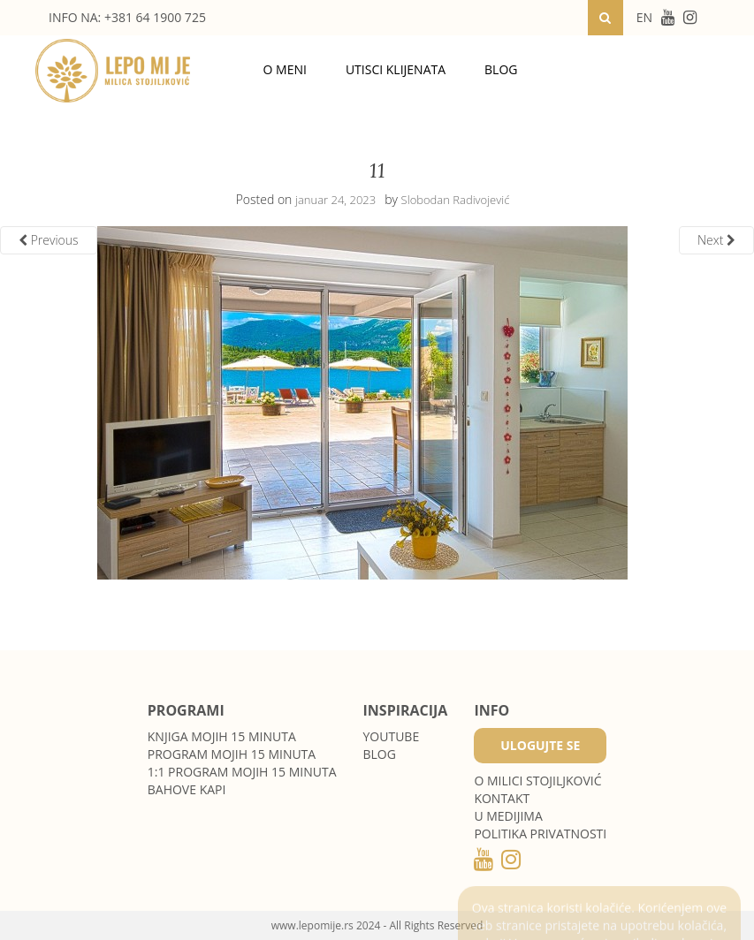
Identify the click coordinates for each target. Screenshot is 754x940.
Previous (49, 239)
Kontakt (501, 798)
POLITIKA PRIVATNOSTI (540, 833)
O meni (285, 69)
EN (644, 17)
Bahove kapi (187, 789)
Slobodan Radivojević (455, 200)
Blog (500, 69)
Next (716, 239)
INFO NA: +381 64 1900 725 (127, 17)
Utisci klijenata (396, 69)
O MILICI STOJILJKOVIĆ (537, 780)
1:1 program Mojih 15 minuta (242, 771)
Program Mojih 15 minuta (232, 754)
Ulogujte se (540, 745)
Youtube (391, 736)
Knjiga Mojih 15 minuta (222, 736)
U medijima (508, 815)
